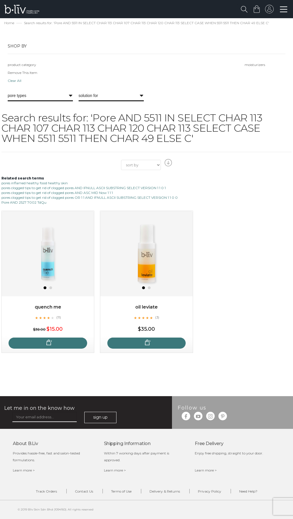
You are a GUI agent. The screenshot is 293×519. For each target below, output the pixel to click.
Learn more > (24, 470)
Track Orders (46, 491)
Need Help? (248, 491)
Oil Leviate (146, 307)
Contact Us (84, 491)
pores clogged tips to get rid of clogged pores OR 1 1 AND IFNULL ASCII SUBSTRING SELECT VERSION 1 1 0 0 (89, 197)
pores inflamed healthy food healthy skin (34, 183)
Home (9, 23)
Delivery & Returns (164, 491)
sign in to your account (269, 10)
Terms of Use (121, 491)
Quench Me (48, 307)
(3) (157, 317)
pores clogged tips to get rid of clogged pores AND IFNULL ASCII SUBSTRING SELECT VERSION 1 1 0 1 (83, 188)
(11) (58, 317)
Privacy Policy (209, 491)
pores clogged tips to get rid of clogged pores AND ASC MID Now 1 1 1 (57, 193)
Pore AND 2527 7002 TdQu (23, 202)
